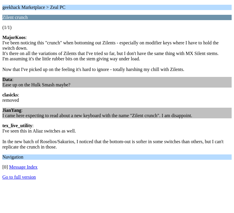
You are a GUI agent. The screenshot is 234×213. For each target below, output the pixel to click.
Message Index (23, 167)
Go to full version (19, 177)
